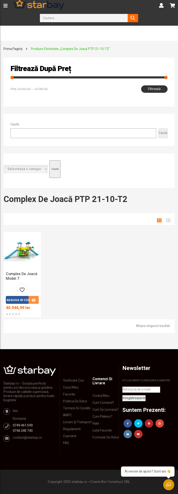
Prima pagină (12, 49)
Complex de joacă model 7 (21, 276)
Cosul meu (71, 387)
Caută (14, 124)
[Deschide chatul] (168, 484)
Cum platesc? (102, 416)
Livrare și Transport (77, 422)
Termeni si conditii (76, 408)
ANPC (67, 415)
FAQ (66, 443)
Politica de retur (75, 401)
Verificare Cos (73, 380)
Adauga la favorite (22, 290)
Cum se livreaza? (105, 409)
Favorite (69, 394)
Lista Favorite (102, 430)
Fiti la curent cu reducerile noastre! (146, 380)
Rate (95, 423)
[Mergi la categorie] (54, 169)
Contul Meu (100, 395)
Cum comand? (103, 402)
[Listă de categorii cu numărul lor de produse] (26, 169)
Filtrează (154, 89)
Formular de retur (105, 437)
